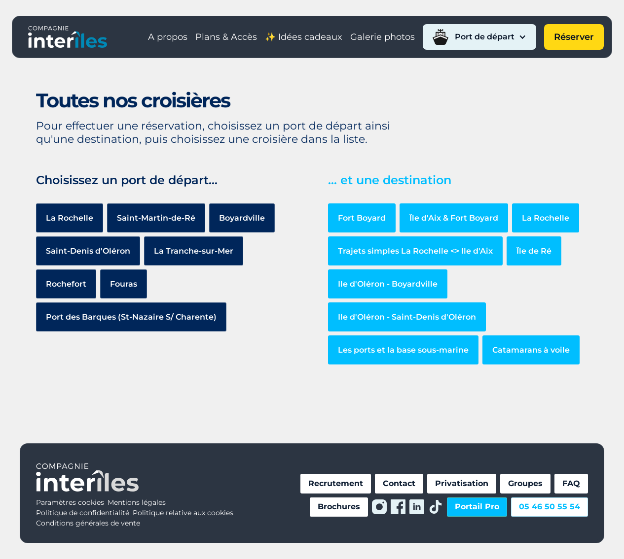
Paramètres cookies (70, 502)
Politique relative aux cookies (183, 512)
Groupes (525, 483)
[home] (67, 37)
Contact (399, 483)
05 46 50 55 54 (549, 506)
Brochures (339, 506)
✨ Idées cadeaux (303, 37)
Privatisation (461, 483)
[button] (479, 37)
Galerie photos (382, 37)
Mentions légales (137, 502)
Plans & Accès (226, 37)
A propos (167, 37)
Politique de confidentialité (82, 512)
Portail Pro (477, 506)
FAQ (571, 483)
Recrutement (335, 483)
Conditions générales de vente (88, 523)
